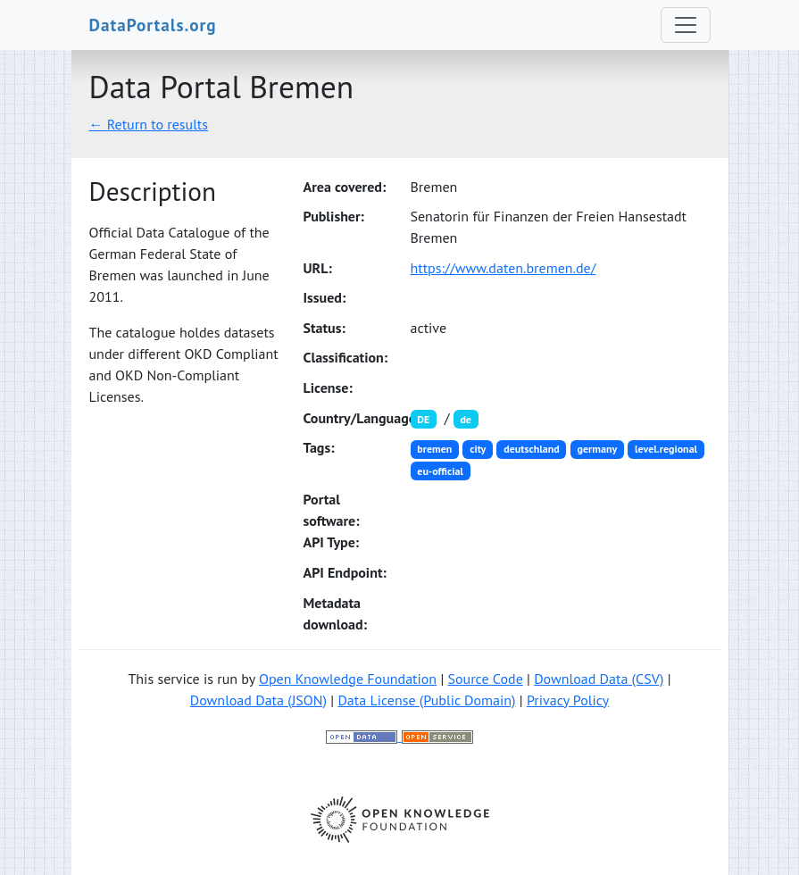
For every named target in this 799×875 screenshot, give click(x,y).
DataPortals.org (153, 24)
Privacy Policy (568, 700)
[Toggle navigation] (686, 25)
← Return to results (149, 124)
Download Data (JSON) (258, 700)
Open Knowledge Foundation (348, 679)
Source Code (484, 679)
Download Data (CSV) (598, 679)
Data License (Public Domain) (426, 700)
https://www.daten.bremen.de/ (503, 268)
